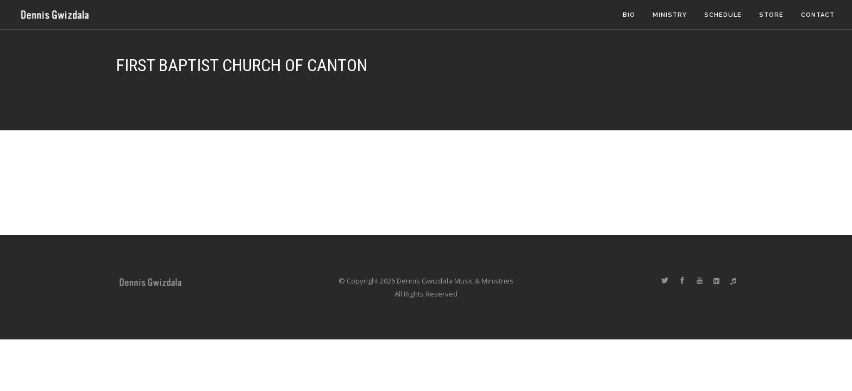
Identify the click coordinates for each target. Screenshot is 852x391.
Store (771, 14)
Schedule (723, 14)
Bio (629, 14)
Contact (818, 14)
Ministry (670, 14)
